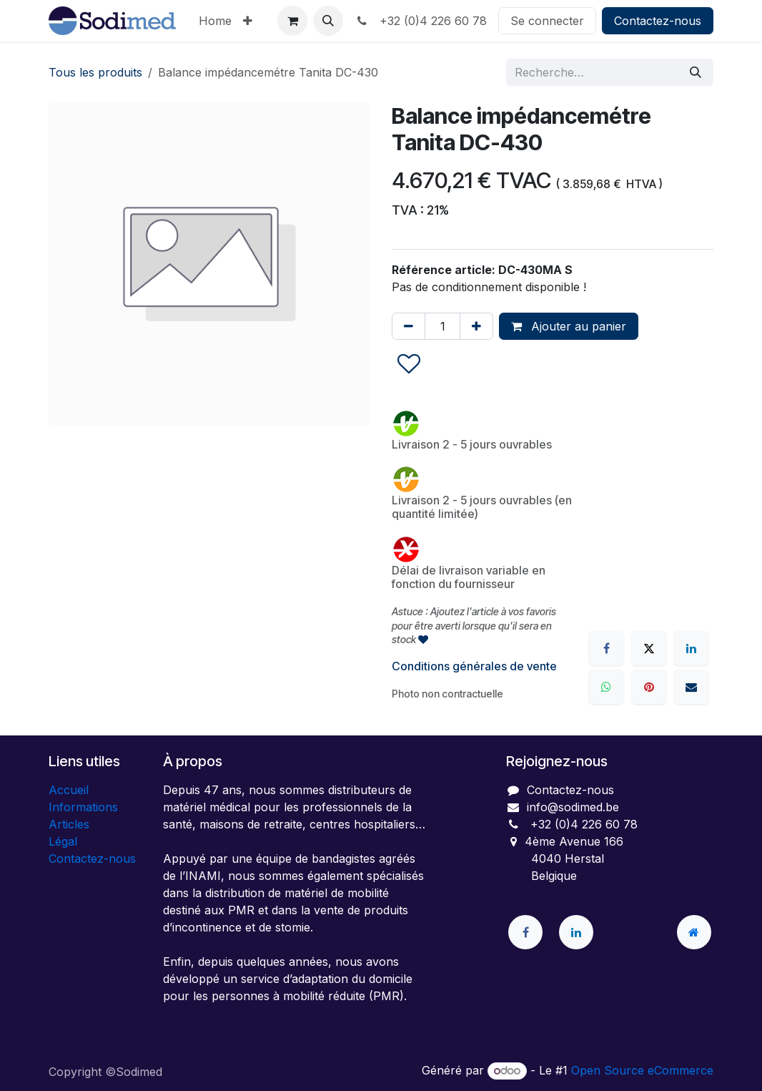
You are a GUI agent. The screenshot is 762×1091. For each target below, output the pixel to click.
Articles (69, 824)
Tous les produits (95, 72)
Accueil (69, 790)
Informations (83, 807)
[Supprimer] (408, 326)
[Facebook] (606, 648)
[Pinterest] (649, 687)
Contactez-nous (657, 21)
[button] (328, 21)
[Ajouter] (476, 326)
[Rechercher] (695, 72)
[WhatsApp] (606, 687)
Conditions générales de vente (474, 666)
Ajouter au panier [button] (568, 326)
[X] (649, 648)
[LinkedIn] (691, 648)
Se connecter (547, 21)
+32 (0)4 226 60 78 (421, 21)
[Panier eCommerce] (292, 21)
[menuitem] (215, 20)
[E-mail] (691, 687)
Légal (63, 841)
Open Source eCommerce (642, 1070)
